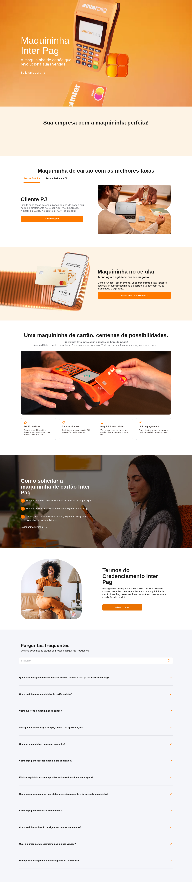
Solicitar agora (33, 72)
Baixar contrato (122, 607)
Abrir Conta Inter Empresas (134, 295)
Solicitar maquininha (34, 527)
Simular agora (52, 218)
